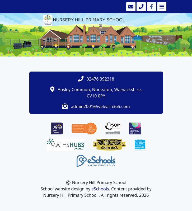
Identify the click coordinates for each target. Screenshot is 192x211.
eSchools (100, 189)
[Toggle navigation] (161, 6)
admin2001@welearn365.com (100, 106)
